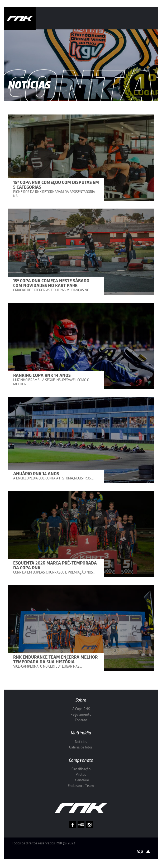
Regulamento (80, 714)
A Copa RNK (81, 709)
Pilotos (81, 775)
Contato (81, 720)
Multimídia (81, 733)
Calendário (81, 780)
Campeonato (81, 760)
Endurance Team (81, 786)
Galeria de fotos (81, 747)
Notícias (81, 742)
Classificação (81, 769)
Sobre (80, 700)
